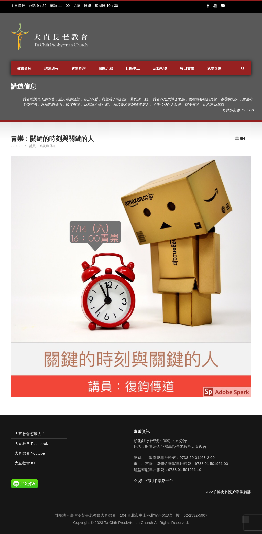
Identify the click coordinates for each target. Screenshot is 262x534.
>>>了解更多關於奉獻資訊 (228, 491)
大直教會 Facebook (31, 443)
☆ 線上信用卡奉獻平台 (153, 480)
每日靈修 (187, 68)
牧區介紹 (106, 68)
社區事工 (133, 68)
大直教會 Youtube (30, 453)
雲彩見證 (78, 68)
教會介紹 (24, 68)
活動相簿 (160, 68)
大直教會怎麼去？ (30, 434)
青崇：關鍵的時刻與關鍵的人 (52, 138)
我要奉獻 (214, 68)
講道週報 (51, 68)
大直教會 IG (25, 463)
